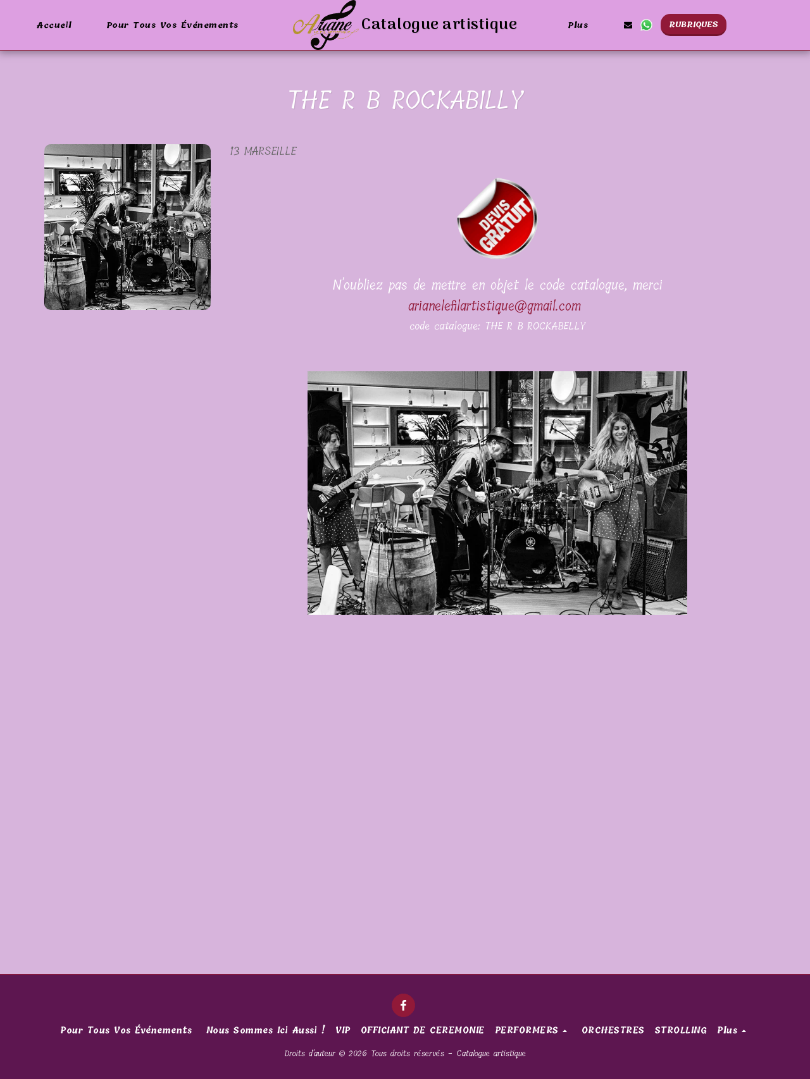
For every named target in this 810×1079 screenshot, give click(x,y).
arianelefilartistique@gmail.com (494, 306)
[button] (628, 25)
